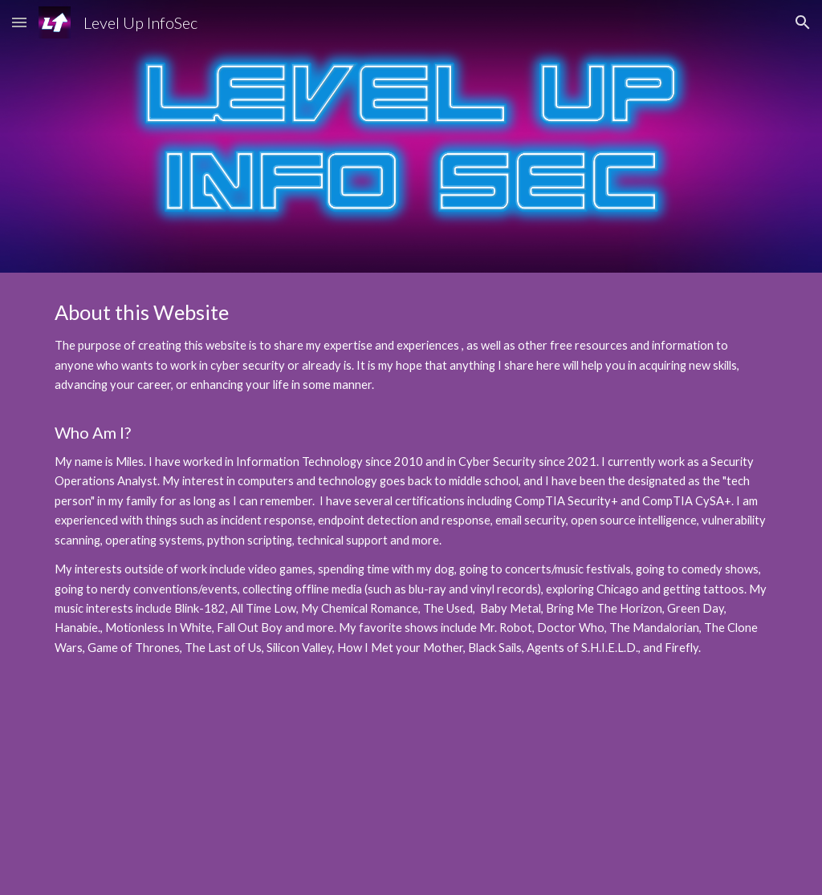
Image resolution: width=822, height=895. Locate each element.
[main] (411, 478)
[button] (19, 22)
